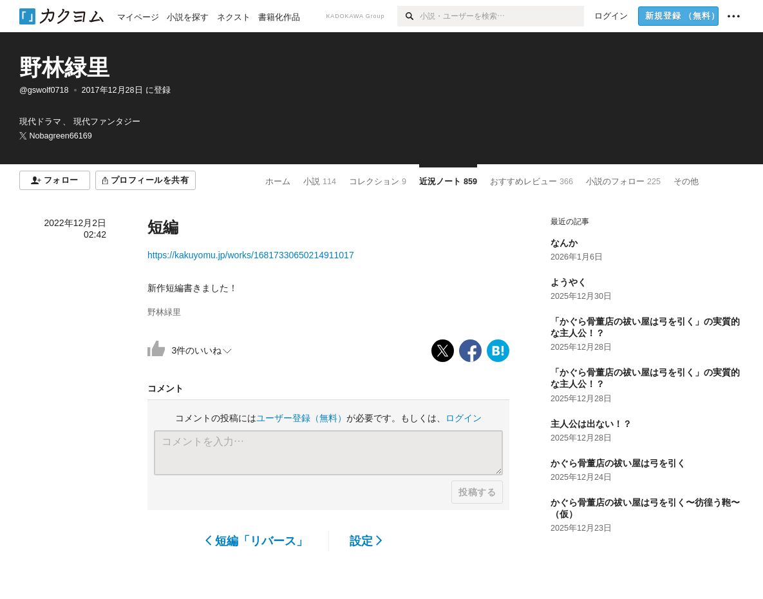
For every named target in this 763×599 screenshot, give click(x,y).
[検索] (408, 16)
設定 (366, 541)
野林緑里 (64, 67)
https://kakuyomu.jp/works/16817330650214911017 (250, 255)
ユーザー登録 (301, 418)
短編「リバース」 (256, 541)
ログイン (464, 418)
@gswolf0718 (44, 90)
